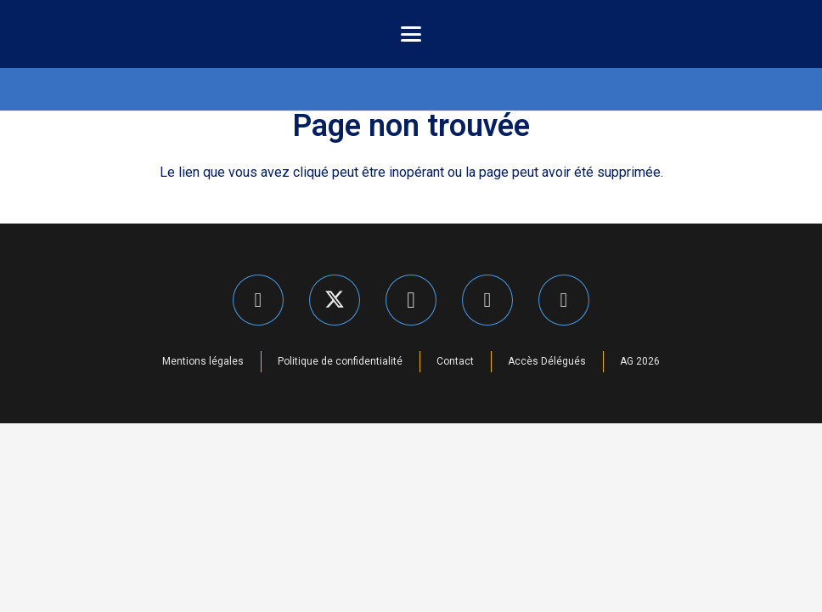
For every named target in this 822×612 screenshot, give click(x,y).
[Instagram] (411, 300)
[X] (334, 300)
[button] (411, 34)
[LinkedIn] (487, 300)
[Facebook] (258, 300)
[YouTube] (563, 300)
